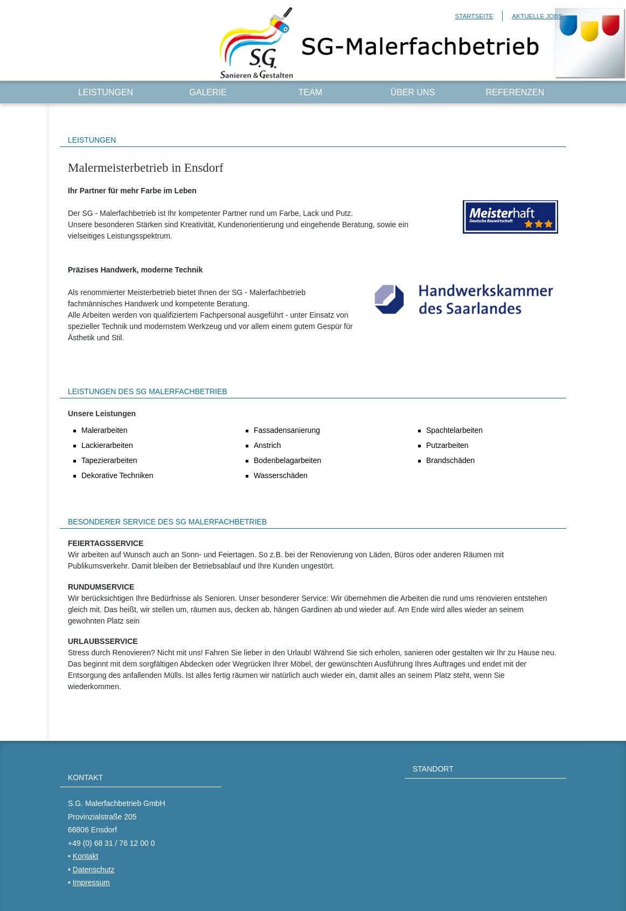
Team (310, 92)
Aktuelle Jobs (537, 15)
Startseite (474, 15)
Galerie (207, 92)
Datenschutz (94, 869)
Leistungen (105, 92)
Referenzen (515, 92)
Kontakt (85, 856)
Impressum (91, 882)
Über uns (413, 92)
